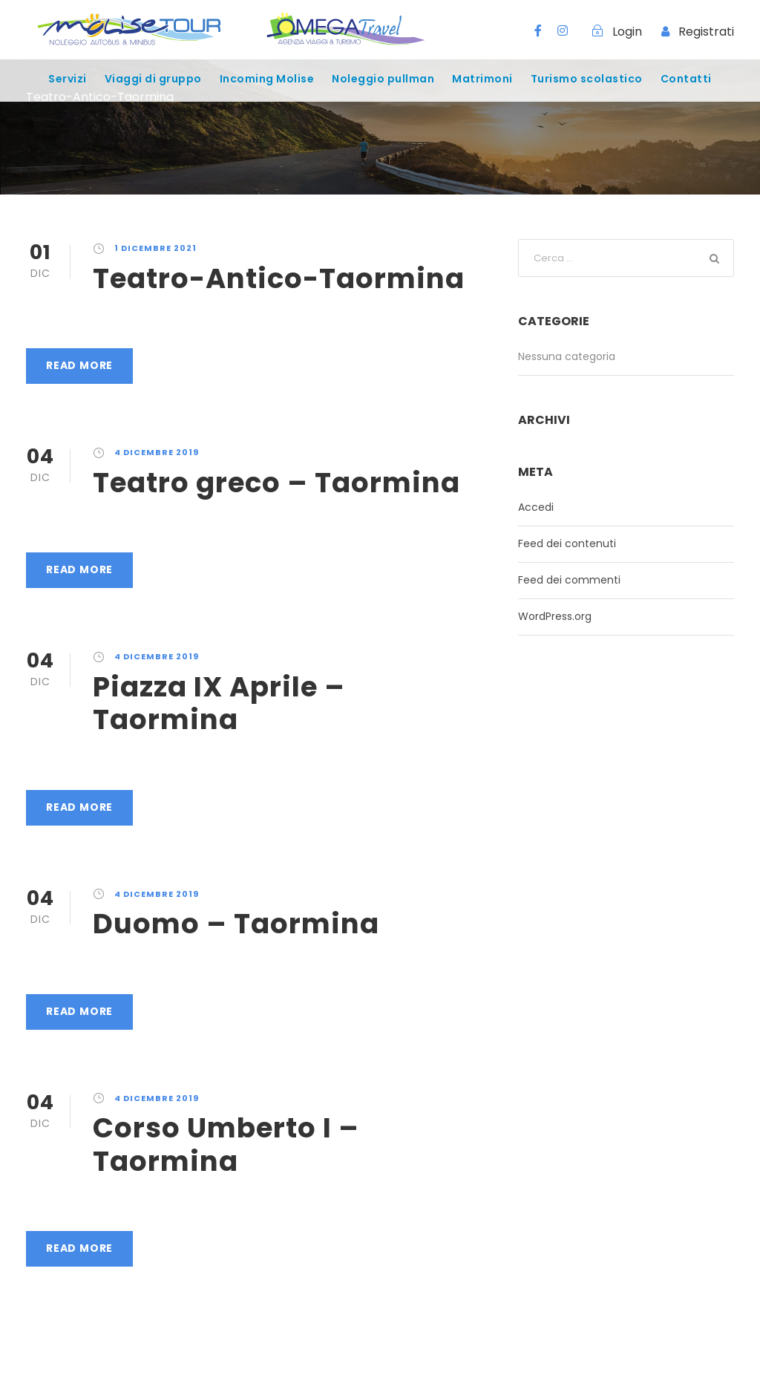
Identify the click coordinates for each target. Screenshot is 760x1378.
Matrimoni (482, 78)
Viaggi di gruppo (153, 78)
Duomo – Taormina (236, 923)
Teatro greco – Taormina (276, 482)
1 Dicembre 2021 (155, 248)
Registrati (706, 31)
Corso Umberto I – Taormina (226, 1144)
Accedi (536, 507)
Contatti (686, 78)
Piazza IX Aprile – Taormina (219, 703)
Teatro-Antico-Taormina (279, 278)
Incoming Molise (267, 78)
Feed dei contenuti (567, 543)
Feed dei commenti (569, 579)
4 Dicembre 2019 (156, 452)
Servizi (67, 78)
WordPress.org (555, 616)
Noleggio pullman (383, 78)
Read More (79, 365)
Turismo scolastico (587, 78)
